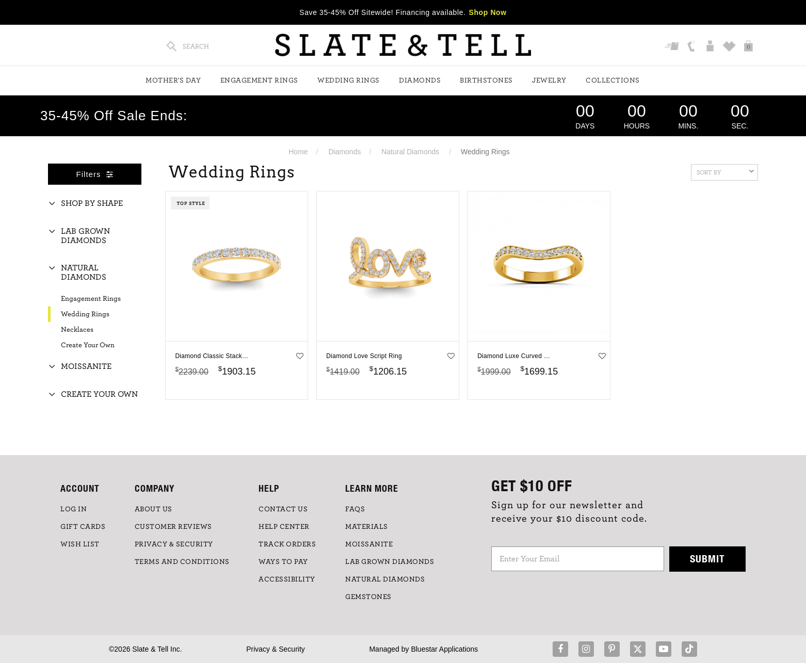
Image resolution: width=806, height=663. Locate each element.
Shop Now (488, 12)
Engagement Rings (259, 80)
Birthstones (486, 80)
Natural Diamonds (410, 152)
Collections (613, 80)
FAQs (355, 509)
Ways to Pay (283, 561)
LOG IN (73, 509)
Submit (707, 558)
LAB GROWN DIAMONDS (389, 561)
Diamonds (420, 80)
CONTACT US (283, 509)
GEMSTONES (368, 597)
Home (298, 152)
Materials (366, 526)
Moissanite (86, 366)
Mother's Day (173, 80)
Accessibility (287, 579)
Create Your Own (88, 345)
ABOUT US (153, 509)
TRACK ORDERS (287, 544)
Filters (95, 174)
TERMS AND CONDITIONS (182, 561)
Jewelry (549, 80)
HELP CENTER (284, 526)
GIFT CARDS (82, 526)
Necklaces (77, 329)
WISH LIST (80, 544)
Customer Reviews (173, 526)
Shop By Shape (92, 203)
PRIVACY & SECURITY (174, 544)
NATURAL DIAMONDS (385, 579)
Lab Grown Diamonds (85, 236)
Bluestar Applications (444, 649)
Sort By (725, 171)
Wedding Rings (348, 80)
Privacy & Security (275, 649)
